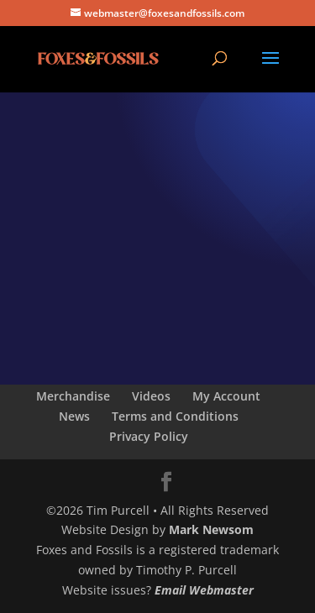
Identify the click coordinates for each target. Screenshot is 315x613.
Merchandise (73, 396)
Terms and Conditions (175, 416)
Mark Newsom (211, 529)
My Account (226, 396)
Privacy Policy (148, 436)
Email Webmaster (204, 590)
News (74, 416)
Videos (151, 396)
